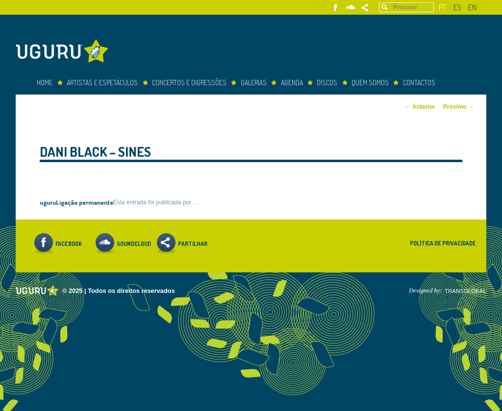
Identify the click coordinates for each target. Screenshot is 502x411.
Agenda (292, 82)
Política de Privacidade (443, 243)
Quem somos (370, 82)
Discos (327, 82)
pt (442, 7)
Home (44, 82)
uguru (48, 202)
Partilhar (365, 7)
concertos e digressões (189, 82)
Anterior (420, 106)
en (472, 7)
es (457, 7)
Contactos (419, 82)
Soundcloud (350, 7)
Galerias (254, 82)
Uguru (65, 52)
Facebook (335, 7)
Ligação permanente (84, 202)
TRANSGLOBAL (465, 291)
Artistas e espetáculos (102, 82)
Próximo (458, 106)
